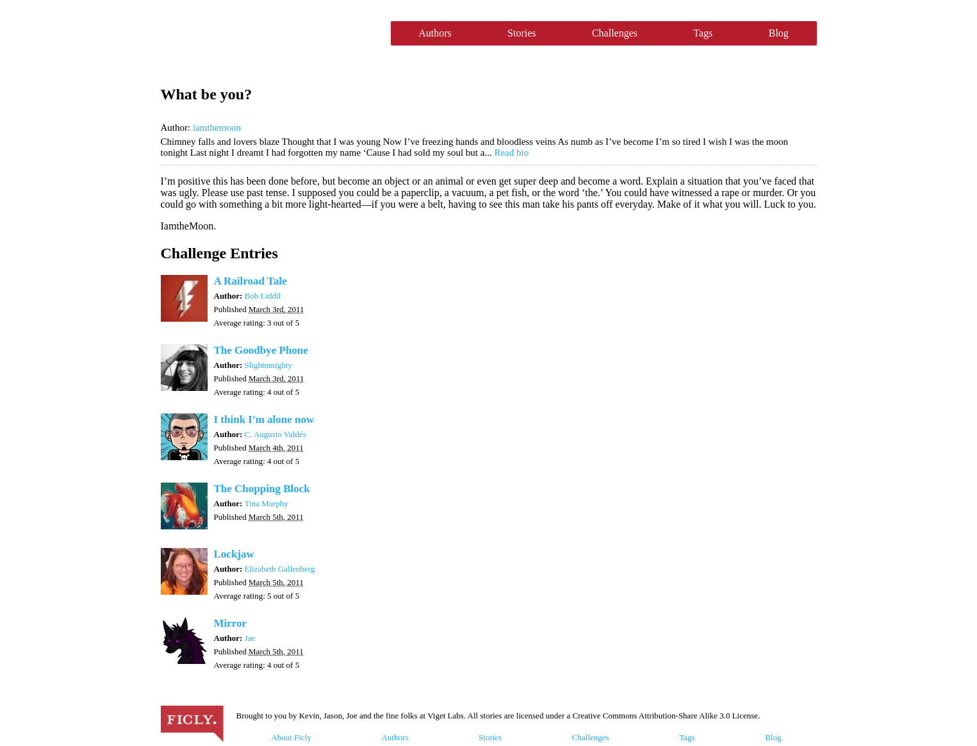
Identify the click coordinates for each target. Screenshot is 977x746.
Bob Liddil (263, 296)
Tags (702, 33)
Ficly (269, 33)
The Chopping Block (262, 489)
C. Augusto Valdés (275, 434)
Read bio (511, 152)
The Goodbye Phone (261, 350)
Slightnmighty (268, 365)
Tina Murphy (267, 503)
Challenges (614, 33)
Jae (250, 638)
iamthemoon (217, 127)
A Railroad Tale (250, 281)
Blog (779, 33)
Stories (521, 33)
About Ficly (291, 737)
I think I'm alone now (264, 419)
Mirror (230, 623)
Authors (435, 33)
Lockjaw (234, 554)
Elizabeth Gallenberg (280, 569)
